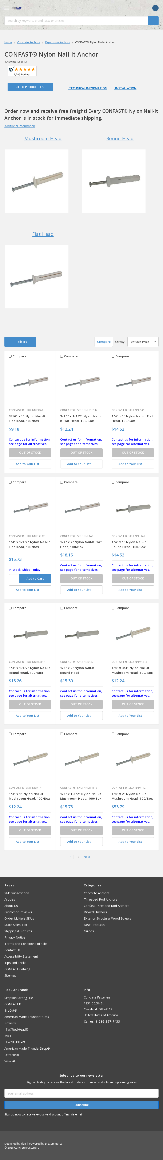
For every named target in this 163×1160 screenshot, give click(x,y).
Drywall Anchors (95, 912)
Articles (9, 899)
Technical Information (87, 88)
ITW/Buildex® (14, 1042)
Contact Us (12, 950)
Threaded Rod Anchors (100, 899)
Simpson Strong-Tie (18, 998)
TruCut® (10, 1010)
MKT (7, 1036)
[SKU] (14, 578)
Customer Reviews (18, 912)
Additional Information (19, 126)
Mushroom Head (42, 138)
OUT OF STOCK (30, 452)
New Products (94, 925)
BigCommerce (54, 1143)
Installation (125, 88)
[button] (20, 342)
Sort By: (120, 342)
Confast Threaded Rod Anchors (106, 906)
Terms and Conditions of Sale (25, 944)
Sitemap (10, 975)
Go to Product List (30, 87)
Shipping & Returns (18, 931)
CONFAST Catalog (17, 969)
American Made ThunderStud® (26, 1017)
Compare (101, 342)
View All (9, 1061)
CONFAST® (12, 1004)
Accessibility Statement (21, 956)
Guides (89, 931)
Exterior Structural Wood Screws (107, 918)
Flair (23, 1143)
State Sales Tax (15, 925)
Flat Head (42, 234)
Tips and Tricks (15, 963)
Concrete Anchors (97, 893)
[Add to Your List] (30, 464)
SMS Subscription (16, 893)
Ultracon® (11, 1055)
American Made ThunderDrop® (27, 1048)
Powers (10, 1023)
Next (89, 857)
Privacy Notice (14, 937)
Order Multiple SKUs (19, 918)
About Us (11, 906)
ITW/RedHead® (16, 1029)
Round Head (120, 138)
